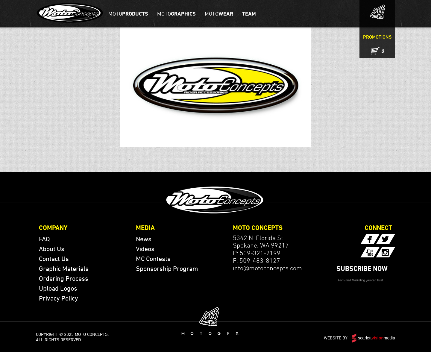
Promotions (377, 37)
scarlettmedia (376, 338)
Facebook (370, 239)
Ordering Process (63, 278)
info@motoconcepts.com (267, 267)
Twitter (385, 239)
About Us (51, 248)
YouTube (370, 252)
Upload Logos (58, 288)
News (143, 238)
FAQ (44, 238)
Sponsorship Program (167, 268)
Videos (145, 248)
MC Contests (153, 258)
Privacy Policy (58, 298)
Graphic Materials (64, 268)
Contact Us (54, 258)
